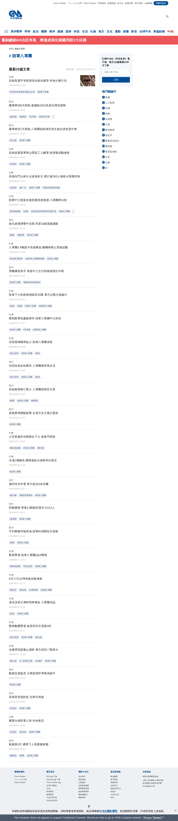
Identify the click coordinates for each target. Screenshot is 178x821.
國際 (44, 31)
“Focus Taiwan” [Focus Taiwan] (153, 817)
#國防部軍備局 (25, 495)
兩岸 (52, 31)
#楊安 (37, 353)
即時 (27, 31)
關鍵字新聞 (20, 49)
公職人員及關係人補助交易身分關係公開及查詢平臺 (152, 783)
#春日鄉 (13, 495)
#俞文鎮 (13, 140)
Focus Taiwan (59, 3)
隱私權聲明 (84, 797)
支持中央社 (161, 3)
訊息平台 (115, 787)
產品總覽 (115, 776)
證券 (68, 31)
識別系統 (83, 780)
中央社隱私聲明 (108, 811)
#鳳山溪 (13, 661)
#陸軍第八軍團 (45, 306)
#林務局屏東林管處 (51, 188)
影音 (134, 31)
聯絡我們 (83, 801)
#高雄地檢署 (15, 211)
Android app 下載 (54, 780)
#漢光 (12, 613)
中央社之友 (116, 797)
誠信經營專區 (85, 794)
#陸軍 (12, 542)
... (53, 117)
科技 (77, 31)
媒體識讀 (112, 3)
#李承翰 (26, 330)
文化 (109, 31)
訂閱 (116, 80)
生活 (85, 31)
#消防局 (13, 188)
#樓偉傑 (20, 235)
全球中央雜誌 (52, 787)
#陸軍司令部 (44, 117)
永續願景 (149, 3)
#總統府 (22, 117)
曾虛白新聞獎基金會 (152, 776)
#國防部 (13, 755)
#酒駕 (25, 211)
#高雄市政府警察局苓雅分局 (43, 211)
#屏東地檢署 (15, 566)
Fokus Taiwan (90, 3)
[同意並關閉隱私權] (176, 810)
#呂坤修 (32, 117)
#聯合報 (22, 590)
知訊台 (114, 794)
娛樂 (126, 31)
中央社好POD (53, 804)
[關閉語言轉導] (176, 817)
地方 (101, 31)
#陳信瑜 (40, 448)
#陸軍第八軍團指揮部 (34, 259)
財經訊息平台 (117, 790)
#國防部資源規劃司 (31, 282)
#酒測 (19, 306)
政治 (36, 31)
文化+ (49, 790)
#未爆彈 (38, 661)
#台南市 (13, 732)
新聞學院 (50, 797)
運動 (118, 31)
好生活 (120, 3)
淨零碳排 (102, 3)
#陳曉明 (34, 401)
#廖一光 (22, 188)
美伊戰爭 (16, 31)
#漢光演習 (14, 353)
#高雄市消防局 (16, 259)
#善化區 (22, 732)
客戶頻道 (139, 3)
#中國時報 (33, 590)
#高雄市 (13, 164)
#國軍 (12, 235)
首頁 (11, 49)
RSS (113, 801)
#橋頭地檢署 (15, 448)
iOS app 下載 (52, 776)
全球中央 (145, 31)
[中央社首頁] (15, 15)
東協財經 (159, 31)
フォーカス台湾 (75, 3)
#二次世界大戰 (25, 661)
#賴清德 (13, 117)
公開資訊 (83, 783)
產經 (60, 31)
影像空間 (129, 3)
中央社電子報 (52, 801)
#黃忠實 (38, 637)
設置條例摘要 (85, 787)
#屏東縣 (13, 519)
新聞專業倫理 (85, 790)
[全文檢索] (167, 16)
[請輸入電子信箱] (116, 72)
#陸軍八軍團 (43, 92)
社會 (93, 31)
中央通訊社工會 (150, 791)
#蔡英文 (13, 590)
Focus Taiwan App (55, 783)
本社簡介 (83, 776)
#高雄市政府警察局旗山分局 (22, 92)
